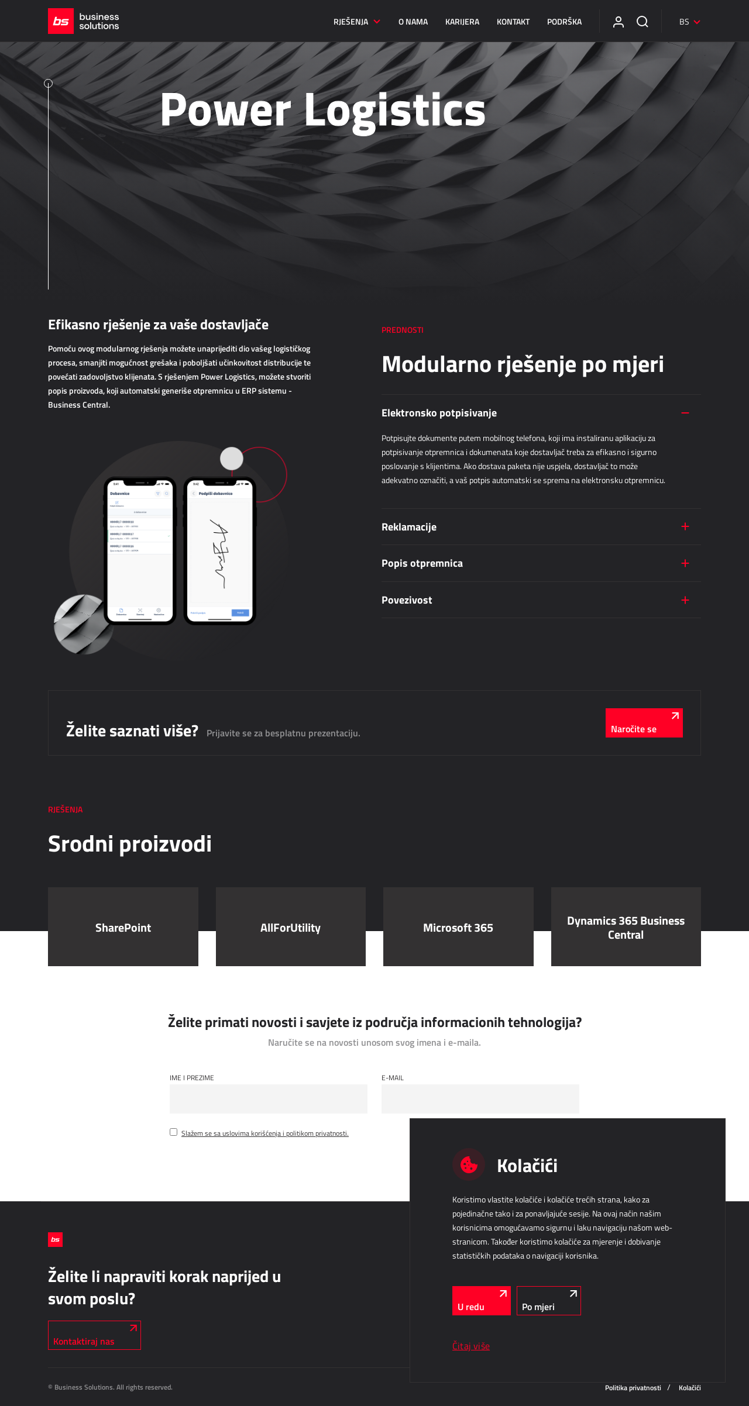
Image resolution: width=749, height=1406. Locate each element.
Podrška (564, 21)
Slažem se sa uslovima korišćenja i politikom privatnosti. (265, 1133)
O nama (413, 21)
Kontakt (513, 21)
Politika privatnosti (633, 1388)
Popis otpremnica (422, 562)
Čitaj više (471, 1345)
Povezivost (407, 599)
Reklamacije (409, 526)
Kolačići (690, 1388)
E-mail (393, 1077)
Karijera (462, 21)
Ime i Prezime (192, 1077)
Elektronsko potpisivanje (439, 412)
